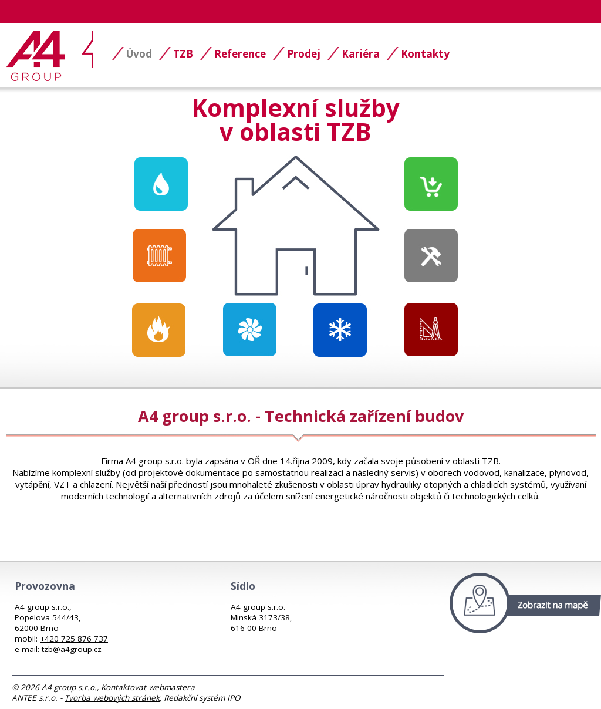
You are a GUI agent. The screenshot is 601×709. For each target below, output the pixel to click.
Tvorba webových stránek (112, 698)
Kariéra (361, 53)
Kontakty (425, 53)
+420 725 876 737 (74, 638)
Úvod (139, 53)
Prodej (303, 53)
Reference (240, 53)
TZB (183, 53)
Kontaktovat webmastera (148, 687)
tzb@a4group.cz (72, 649)
